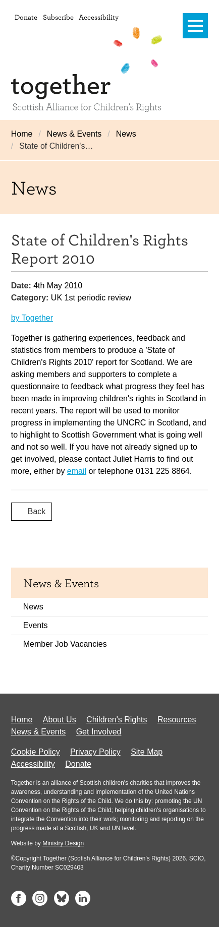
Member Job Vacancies (65, 644)
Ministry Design (63, 843)
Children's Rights (116, 719)
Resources (176, 719)
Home (22, 134)
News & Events (74, 134)
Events (35, 625)
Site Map (146, 752)
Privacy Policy (95, 752)
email (76, 471)
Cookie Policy (35, 752)
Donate (26, 17)
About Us (59, 719)
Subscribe (58, 17)
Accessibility (99, 17)
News (126, 134)
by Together (32, 318)
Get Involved (99, 731)
